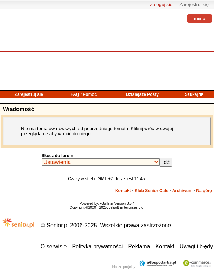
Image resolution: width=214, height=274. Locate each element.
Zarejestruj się (194, 4)
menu (199, 18)
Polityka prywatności (97, 246)
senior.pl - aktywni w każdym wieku (19, 35)
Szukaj (191, 94)
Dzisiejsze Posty (142, 94)
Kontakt (123, 190)
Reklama (139, 246)
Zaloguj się (161, 4)
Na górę (204, 190)
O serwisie (54, 246)
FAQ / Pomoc (84, 94)
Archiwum (182, 190)
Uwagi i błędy (196, 246)
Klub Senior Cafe (151, 190)
